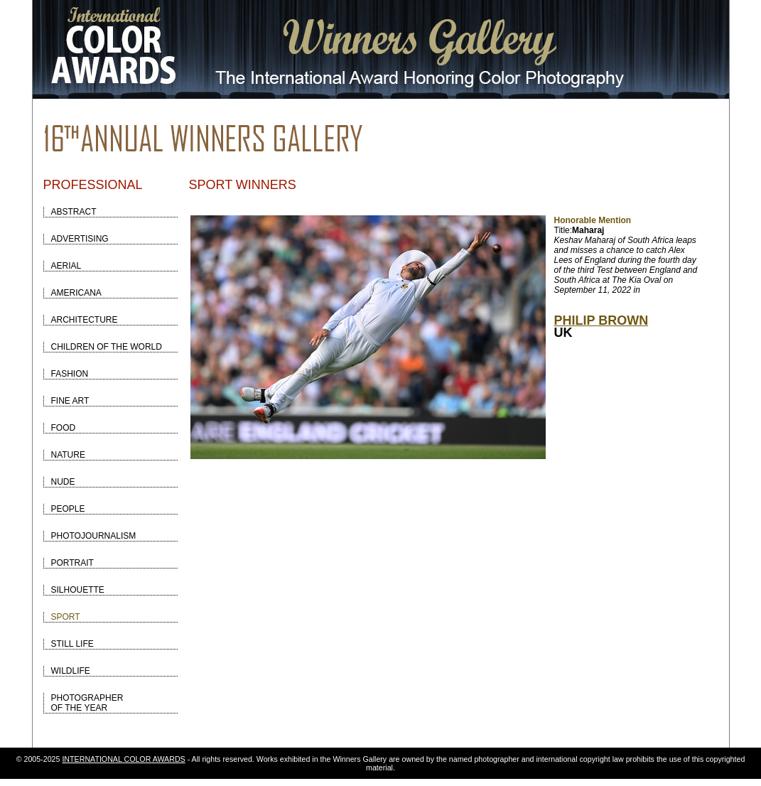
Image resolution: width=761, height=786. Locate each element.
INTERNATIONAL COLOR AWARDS (123, 759)
